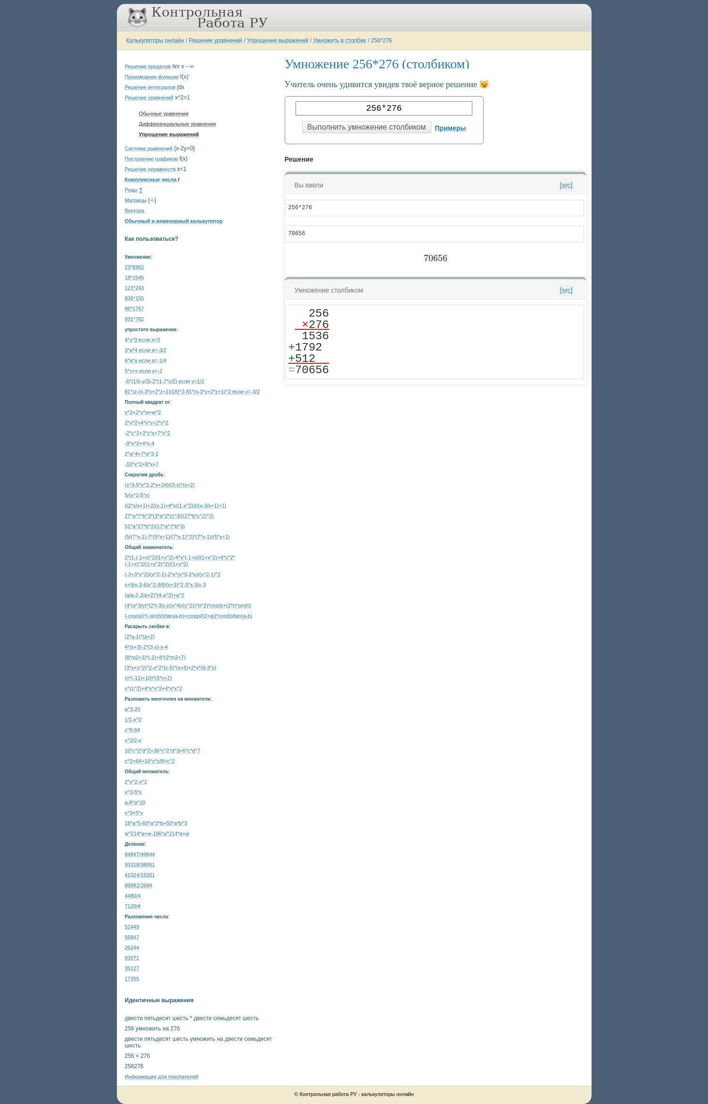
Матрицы (136, 200)
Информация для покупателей (161, 1076)
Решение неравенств (150, 169)
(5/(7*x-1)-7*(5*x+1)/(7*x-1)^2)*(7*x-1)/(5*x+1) (177, 537)
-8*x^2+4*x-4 (140, 443)
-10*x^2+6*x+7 (142, 464)
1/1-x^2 (133, 719)
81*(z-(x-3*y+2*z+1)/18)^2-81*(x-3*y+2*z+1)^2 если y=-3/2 (192, 391)
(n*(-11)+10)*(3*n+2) (148, 678)
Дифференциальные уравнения (177, 124)
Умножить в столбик (339, 40)
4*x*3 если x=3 (142, 340)
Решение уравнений (215, 40)
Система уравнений (149, 148)
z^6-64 (132, 730)
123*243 (134, 288)
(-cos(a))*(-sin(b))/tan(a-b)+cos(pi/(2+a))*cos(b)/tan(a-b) (189, 616)
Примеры (450, 128)
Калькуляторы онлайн (155, 40)
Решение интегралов (150, 87)
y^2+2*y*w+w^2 (143, 412)
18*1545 (134, 277)
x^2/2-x (133, 740)
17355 (132, 978)
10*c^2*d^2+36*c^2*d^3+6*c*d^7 (162, 750)
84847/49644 (140, 854)
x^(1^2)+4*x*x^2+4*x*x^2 (153, 688)
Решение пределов (148, 66)
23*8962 (134, 267)
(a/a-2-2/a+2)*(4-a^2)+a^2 (155, 595)
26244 (132, 947)
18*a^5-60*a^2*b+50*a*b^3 (156, 823)
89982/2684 (138, 885)
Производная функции (152, 77)
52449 (132, 927)
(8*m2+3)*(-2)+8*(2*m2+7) (155, 657)
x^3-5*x (133, 792)
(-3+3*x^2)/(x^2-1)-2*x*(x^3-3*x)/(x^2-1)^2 (173, 574)
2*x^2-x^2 (136, 782)
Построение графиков (151, 159)
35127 (132, 968)
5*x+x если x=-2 (144, 371)
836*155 (134, 298)
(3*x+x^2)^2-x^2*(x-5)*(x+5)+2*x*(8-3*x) (170, 668)
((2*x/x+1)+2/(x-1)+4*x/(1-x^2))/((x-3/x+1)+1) (176, 505)
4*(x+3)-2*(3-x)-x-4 (146, 647)
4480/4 (133, 896)
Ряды (131, 190)
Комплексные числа (151, 179)
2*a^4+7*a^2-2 (142, 454)
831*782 (134, 319)
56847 (132, 937)
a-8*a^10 (135, 802)
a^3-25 (132, 709)
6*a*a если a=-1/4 (146, 360)
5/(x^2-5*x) (137, 495)
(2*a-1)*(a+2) (140, 636)
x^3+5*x (134, 813)
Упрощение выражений (277, 40)
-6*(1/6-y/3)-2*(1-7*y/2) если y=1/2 (165, 381)
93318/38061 (140, 864)
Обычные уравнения (164, 113)
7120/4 (133, 906)
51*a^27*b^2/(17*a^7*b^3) (155, 526)
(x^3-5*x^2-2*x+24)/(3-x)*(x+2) (160, 485)
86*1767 (134, 308)
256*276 (381, 40)
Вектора (135, 210)
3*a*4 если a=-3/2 (146, 350)
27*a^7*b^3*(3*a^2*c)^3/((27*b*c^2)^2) (169, 516)
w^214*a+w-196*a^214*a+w (157, 833)
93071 (132, 958)
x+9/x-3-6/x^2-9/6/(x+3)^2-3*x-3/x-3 (165, 585)
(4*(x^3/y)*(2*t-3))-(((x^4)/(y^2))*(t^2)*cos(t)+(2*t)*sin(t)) (188, 605)
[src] (566, 185)
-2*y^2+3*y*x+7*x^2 (148, 433)
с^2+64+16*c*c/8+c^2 (150, 761)
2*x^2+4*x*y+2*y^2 (147, 422)
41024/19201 (140, 875)
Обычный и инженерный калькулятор (174, 221)
